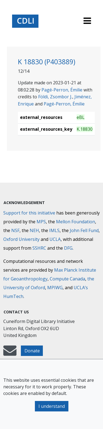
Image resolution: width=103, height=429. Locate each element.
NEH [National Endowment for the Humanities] (34, 230)
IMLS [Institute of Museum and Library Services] (54, 230)
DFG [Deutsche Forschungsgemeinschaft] (68, 248)
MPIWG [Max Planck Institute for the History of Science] (55, 288)
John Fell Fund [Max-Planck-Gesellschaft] (84, 230)
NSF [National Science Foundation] (15, 230)
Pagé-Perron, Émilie (61, 90)
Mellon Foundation (75, 222)
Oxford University (21, 239)
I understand (51, 406)
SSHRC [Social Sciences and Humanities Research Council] (39, 248)
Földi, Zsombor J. (55, 97)
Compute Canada (67, 279)
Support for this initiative (29, 213)
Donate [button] (32, 351)
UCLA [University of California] (55, 239)
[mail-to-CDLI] (9, 353)
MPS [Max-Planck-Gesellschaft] (41, 222)
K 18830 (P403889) (46, 61)
